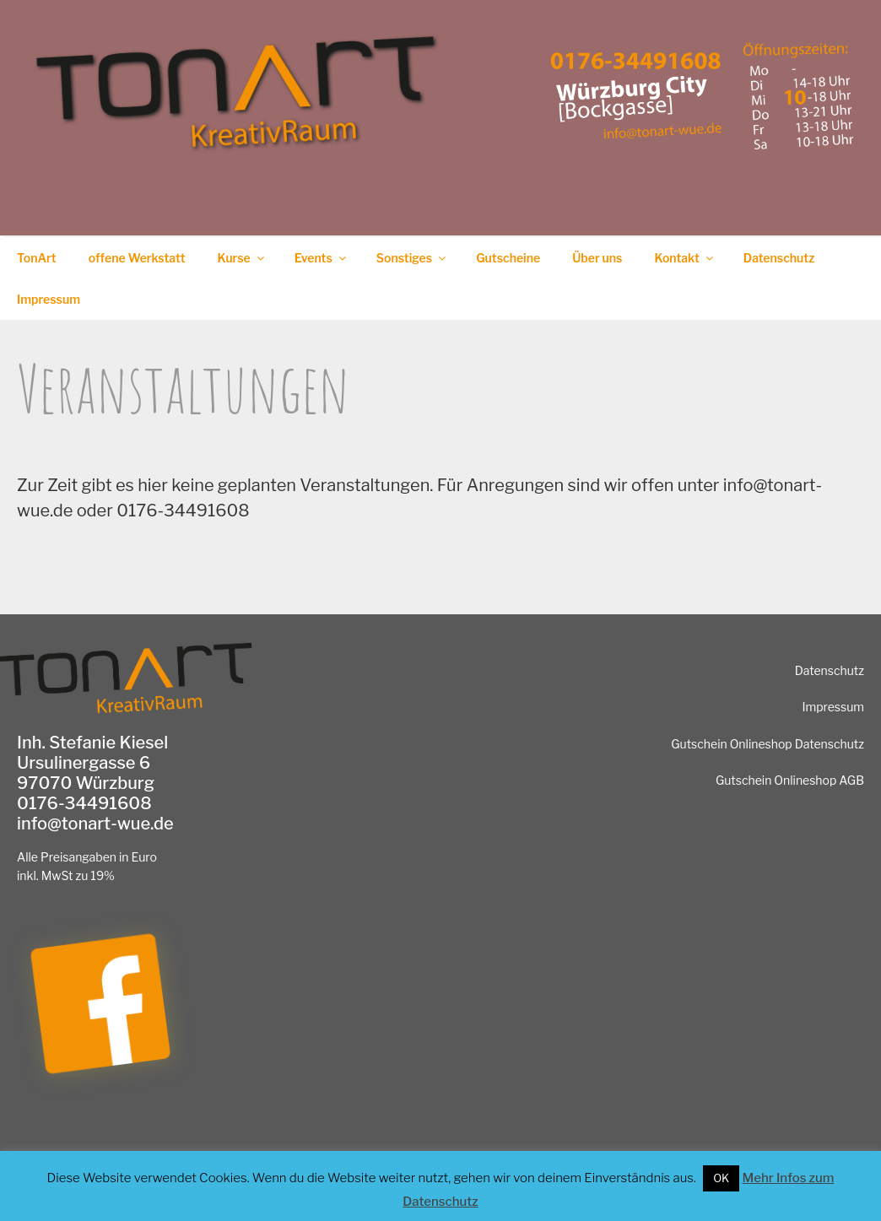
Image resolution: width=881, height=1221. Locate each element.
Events (322, 258)
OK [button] (721, 1178)
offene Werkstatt (137, 258)
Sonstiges (412, 258)
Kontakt (684, 258)
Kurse (242, 258)
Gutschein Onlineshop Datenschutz (767, 744)
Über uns (597, 258)
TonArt (37, 258)
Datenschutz (779, 258)
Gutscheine (508, 258)
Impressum (48, 299)
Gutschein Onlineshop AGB (790, 780)
